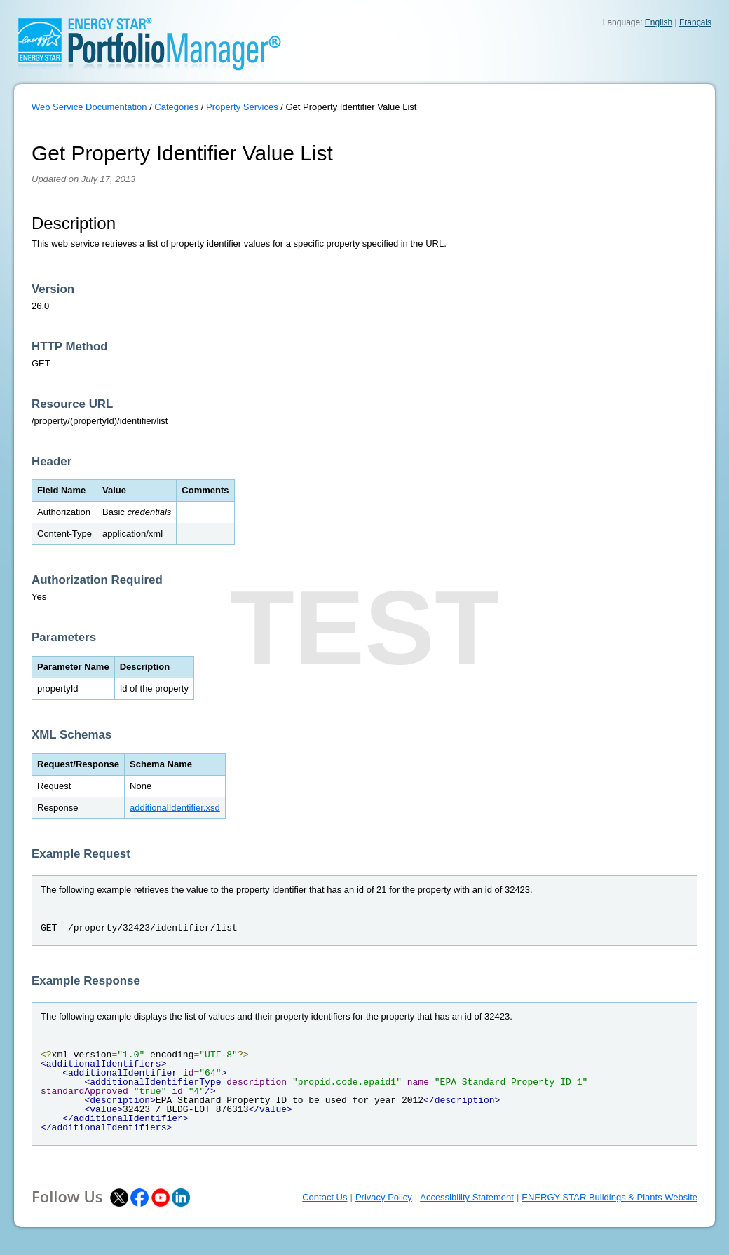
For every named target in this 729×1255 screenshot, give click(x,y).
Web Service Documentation (89, 107)
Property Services (242, 107)
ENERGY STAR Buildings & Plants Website (609, 1197)
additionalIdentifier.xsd (175, 807)
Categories (176, 107)
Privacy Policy (383, 1197)
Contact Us (324, 1197)
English (658, 22)
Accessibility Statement (467, 1197)
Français (695, 22)
